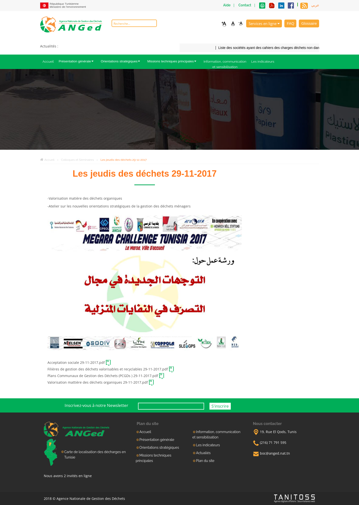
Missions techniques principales (173, 61)
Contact (244, 5)
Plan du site (205, 461)
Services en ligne (264, 23)
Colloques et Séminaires (80, 159)
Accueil (48, 61)
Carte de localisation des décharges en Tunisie (95, 454)
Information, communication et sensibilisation (225, 64)
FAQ (290, 23)
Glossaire (309, 23)
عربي (315, 5)
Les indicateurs (262, 61)
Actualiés (203, 453)
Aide (227, 5)
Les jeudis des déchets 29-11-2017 (124, 159)
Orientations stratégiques (121, 61)
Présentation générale (77, 61)
